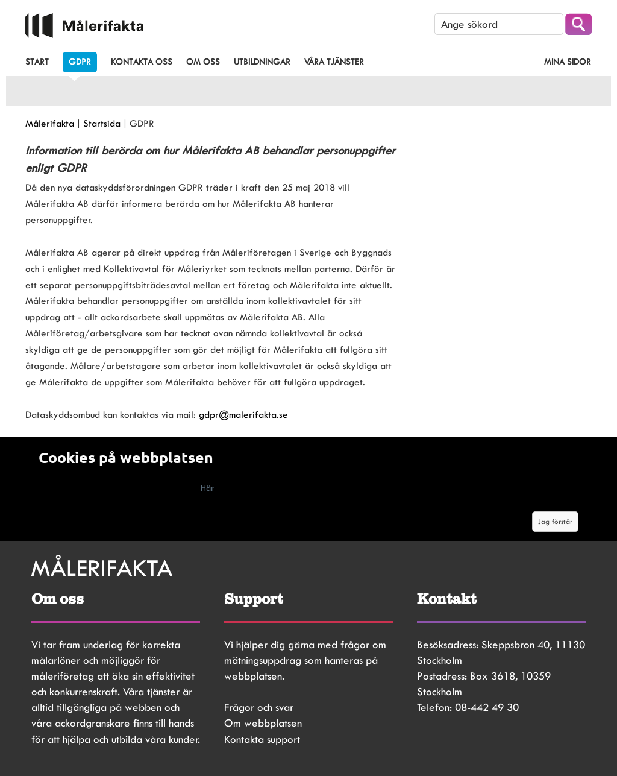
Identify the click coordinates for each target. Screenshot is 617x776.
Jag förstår (555, 521)
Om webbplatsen (263, 723)
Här (207, 488)
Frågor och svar (258, 707)
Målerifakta (49, 123)
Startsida (102, 123)
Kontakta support (262, 739)
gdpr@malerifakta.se (243, 414)
